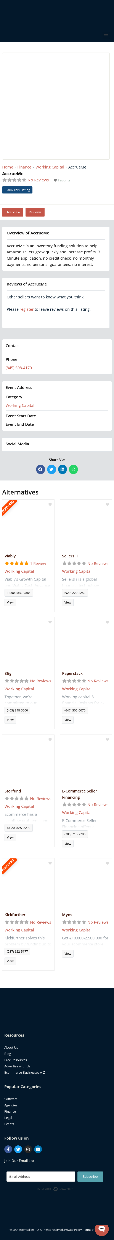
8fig (8, 673)
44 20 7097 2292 (18, 828)
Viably (10, 555)
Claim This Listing (17, 190)
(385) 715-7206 (74, 834)
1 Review (38, 563)
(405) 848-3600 (17, 710)
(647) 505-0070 (74, 710)
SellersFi (70, 555)
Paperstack (72, 673)
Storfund (13, 791)
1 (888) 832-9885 (19, 593)
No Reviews (38, 179)
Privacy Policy (73, 1230)
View (10, 602)
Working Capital (49, 167)
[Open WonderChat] (102, 1229)
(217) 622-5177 (17, 951)
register (27, 309)
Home (7, 167)
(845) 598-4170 (19, 367)
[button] (106, 35)
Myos (67, 914)
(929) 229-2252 (74, 593)
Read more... (28, 583)
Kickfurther (15, 914)
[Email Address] (40, 1176)
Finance (24, 167)
